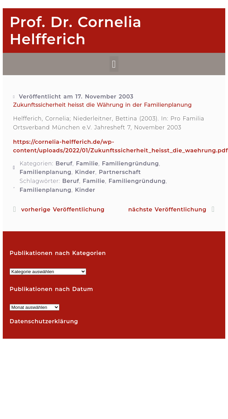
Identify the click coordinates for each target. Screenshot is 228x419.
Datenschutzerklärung (44, 321)
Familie (87, 163)
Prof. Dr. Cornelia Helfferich (76, 30)
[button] (114, 64)
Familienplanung (45, 172)
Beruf (64, 163)
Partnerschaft (120, 172)
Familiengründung (130, 163)
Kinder (85, 172)
